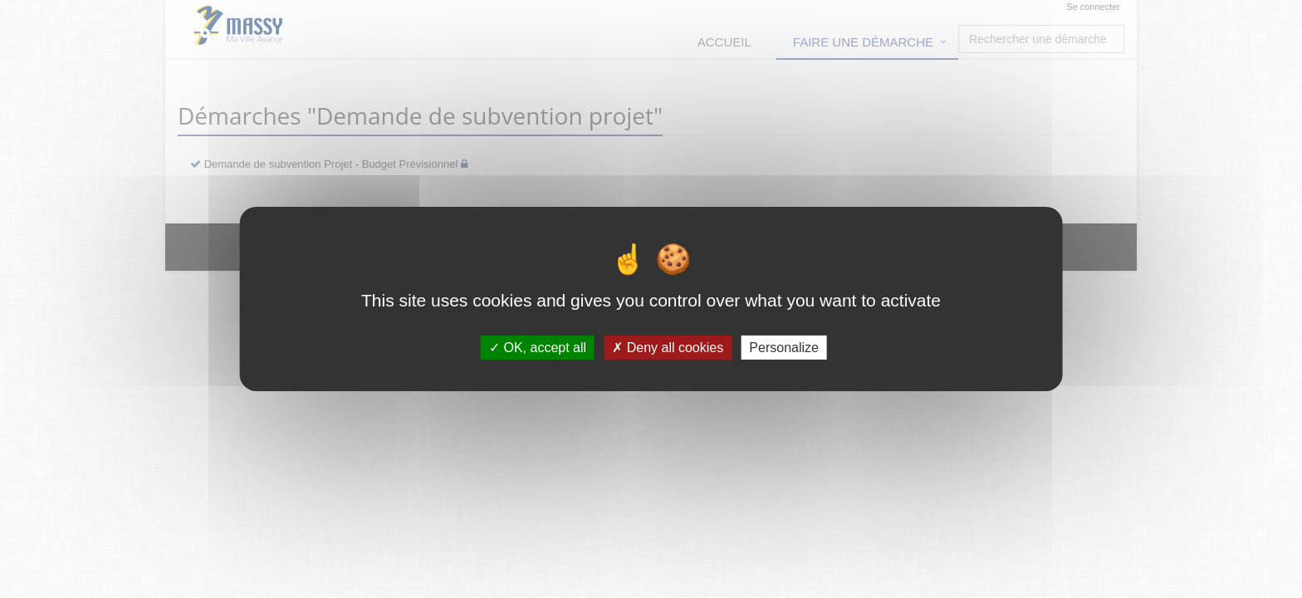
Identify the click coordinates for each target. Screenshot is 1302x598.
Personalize (784, 348)
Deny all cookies (667, 348)
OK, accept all (537, 348)
